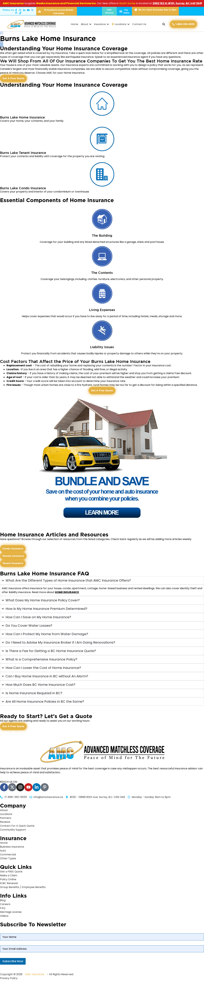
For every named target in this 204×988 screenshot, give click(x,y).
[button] (163, 24)
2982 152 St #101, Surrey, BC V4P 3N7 (177, 3)
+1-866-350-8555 (12, 732)
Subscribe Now (12, 961)
